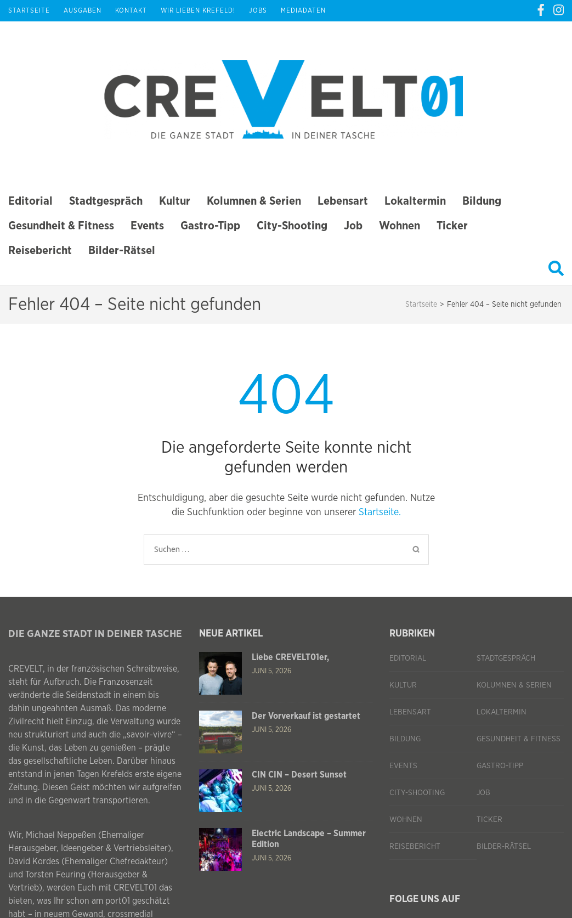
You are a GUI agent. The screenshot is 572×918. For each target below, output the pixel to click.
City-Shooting (292, 226)
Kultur (174, 201)
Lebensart (343, 201)
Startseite (29, 10)
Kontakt (131, 10)
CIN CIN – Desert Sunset (299, 774)
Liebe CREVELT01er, (290, 657)
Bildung (481, 201)
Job (353, 226)
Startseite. (380, 512)
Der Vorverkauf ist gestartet (306, 716)
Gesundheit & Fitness (61, 226)
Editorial (30, 201)
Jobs (258, 10)
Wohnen (399, 226)
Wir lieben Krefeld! (198, 10)
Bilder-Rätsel (121, 250)
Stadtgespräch (106, 201)
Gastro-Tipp (210, 226)
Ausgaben (82, 10)
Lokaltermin (415, 201)
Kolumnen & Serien (254, 201)
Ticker (452, 226)
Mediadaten (303, 10)
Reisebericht (40, 250)
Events (147, 226)
